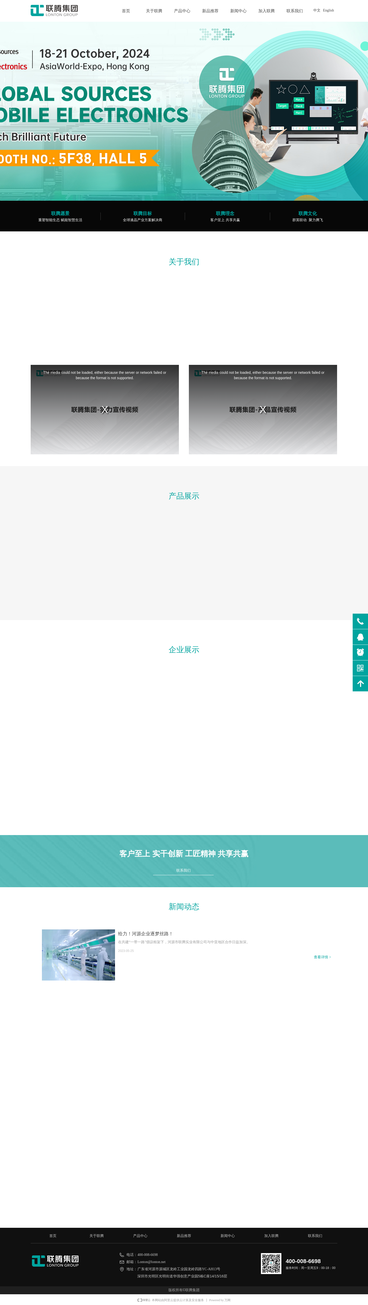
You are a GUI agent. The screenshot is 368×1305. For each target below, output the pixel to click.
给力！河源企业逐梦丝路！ (145, 933)
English (328, 10)
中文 (316, 10)
